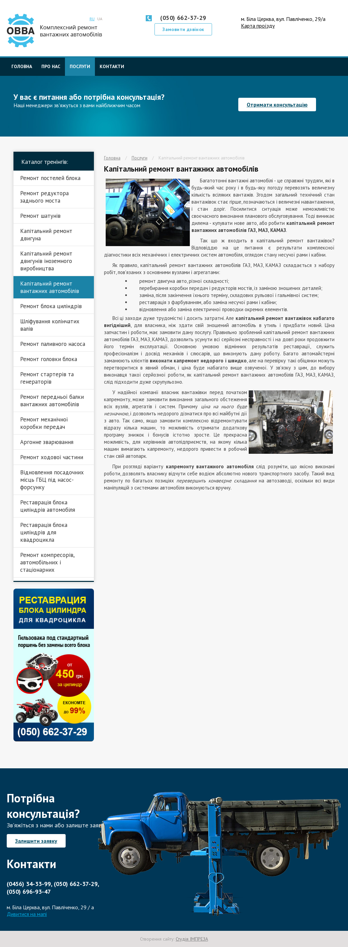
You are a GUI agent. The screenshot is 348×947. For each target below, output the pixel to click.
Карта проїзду (258, 25)
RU (92, 18)
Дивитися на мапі (27, 914)
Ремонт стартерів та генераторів (47, 378)
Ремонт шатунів (40, 215)
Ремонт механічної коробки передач (44, 423)
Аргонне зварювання (46, 442)
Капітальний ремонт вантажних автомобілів (202, 158)
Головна (21, 66)
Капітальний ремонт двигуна (46, 234)
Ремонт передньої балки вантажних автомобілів (52, 400)
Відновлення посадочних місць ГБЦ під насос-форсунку (52, 480)
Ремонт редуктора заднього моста (44, 196)
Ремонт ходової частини (51, 457)
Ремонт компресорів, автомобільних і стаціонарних (47, 562)
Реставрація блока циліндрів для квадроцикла (43, 532)
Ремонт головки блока (48, 359)
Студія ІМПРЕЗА (192, 939)
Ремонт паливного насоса (52, 344)
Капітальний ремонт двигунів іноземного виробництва (46, 261)
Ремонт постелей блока (50, 178)
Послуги (80, 66)
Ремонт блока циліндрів (51, 306)
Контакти (112, 66)
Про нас (50, 66)
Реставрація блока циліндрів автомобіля (47, 506)
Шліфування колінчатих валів (49, 325)
